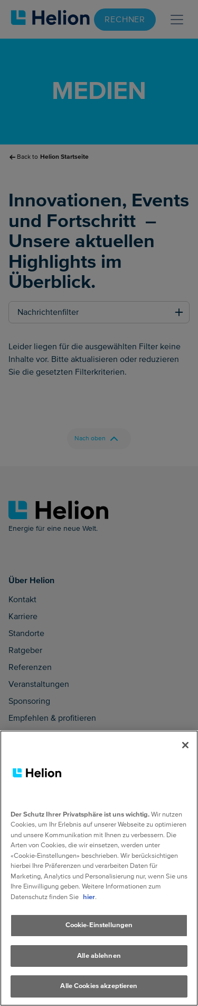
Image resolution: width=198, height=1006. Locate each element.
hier (89, 897)
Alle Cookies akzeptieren (98, 986)
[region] (99, 868)
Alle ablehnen (99, 955)
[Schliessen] (185, 745)
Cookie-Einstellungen (99, 925)
